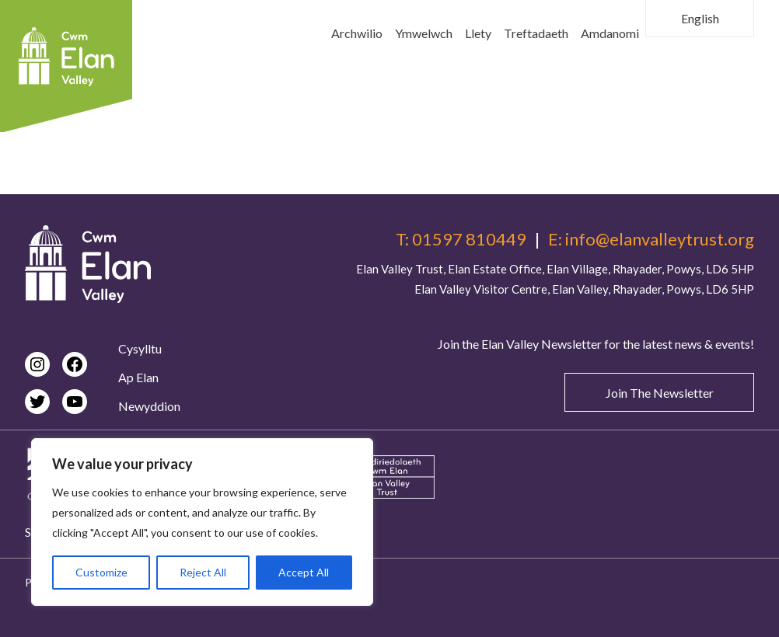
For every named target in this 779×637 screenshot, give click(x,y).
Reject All (203, 572)
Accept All (303, 572)
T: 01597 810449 (461, 239)
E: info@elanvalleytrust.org (651, 239)
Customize (101, 572)
